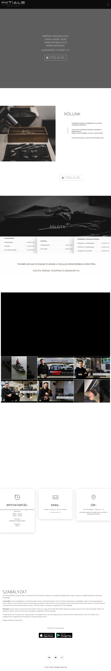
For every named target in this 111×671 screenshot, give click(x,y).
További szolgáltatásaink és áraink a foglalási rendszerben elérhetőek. (56, 266)
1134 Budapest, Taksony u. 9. (55, 50)
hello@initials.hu (51, 512)
